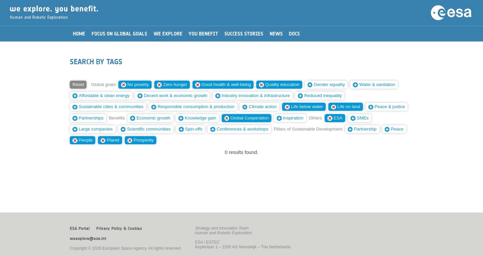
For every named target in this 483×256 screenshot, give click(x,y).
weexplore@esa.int (88, 238)
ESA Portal (80, 228)
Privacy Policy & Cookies (119, 228)
